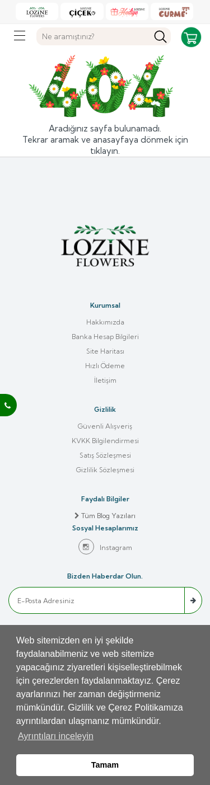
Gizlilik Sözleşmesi (105, 470)
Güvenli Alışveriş (105, 426)
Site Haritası (105, 351)
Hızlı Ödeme (105, 365)
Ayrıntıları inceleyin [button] (56, 736)
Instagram (105, 546)
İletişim (105, 380)
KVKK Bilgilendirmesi (105, 440)
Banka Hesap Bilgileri (105, 336)
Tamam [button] (105, 764)
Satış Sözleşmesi (105, 455)
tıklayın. (105, 150)
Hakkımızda (105, 322)
